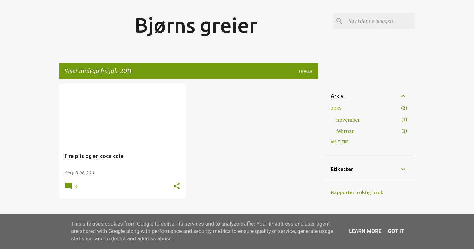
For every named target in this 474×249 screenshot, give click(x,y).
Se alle (305, 71)
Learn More (365, 231)
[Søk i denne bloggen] (380, 21)
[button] (177, 186)
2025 (336, 108)
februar (345, 131)
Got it (396, 231)
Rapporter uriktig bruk (357, 192)
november (348, 120)
